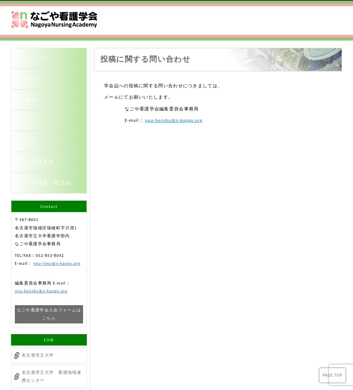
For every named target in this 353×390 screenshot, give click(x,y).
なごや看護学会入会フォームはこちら (49, 288)
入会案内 (30, 90)
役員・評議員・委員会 (44, 158)
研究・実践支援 (37, 141)
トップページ (35, 56)
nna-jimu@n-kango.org (56, 237)
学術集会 (30, 124)
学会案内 (30, 73)
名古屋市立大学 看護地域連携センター (51, 350)
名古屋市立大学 (38, 329)
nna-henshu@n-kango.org (173, 120)
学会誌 (27, 107)
